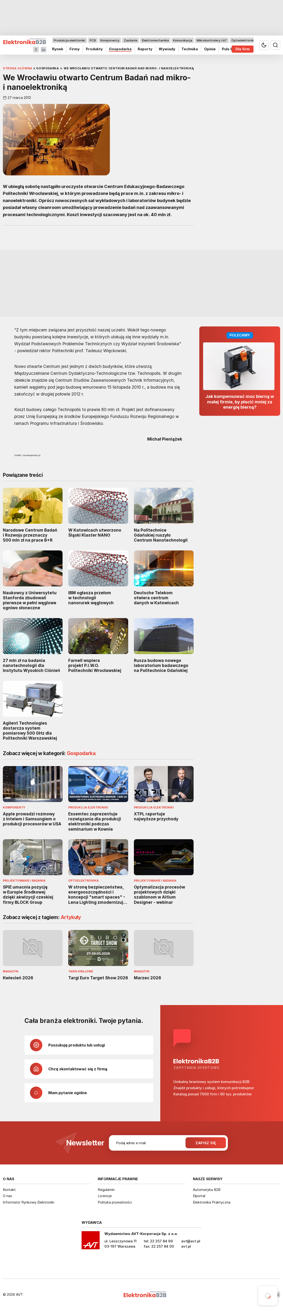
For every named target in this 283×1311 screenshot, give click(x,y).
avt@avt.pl (190, 1241)
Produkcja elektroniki (69, 40)
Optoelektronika (243, 40)
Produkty (94, 49)
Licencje (105, 1196)
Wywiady (167, 49)
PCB (93, 40)
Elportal (199, 1196)
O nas (7, 1196)
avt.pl (186, 1246)
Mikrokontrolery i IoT (212, 40)
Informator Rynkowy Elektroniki (28, 1202)
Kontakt (9, 1189)
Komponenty (109, 40)
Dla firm (242, 49)
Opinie (210, 49)
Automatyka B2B (206, 1189)
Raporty (145, 49)
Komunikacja (182, 40)
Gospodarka (120, 49)
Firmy (74, 49)
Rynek (57, 49)
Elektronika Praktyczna (211, 1202)
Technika (189, 49)
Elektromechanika (155, 40)
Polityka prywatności (115, 1202)
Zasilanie (130, 40)
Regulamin (106, 1189)
